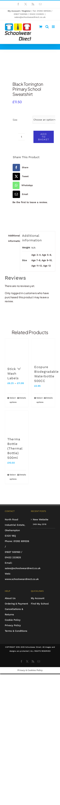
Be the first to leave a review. (30, 202)
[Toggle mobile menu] (53, 26)
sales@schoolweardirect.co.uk (30, 17)
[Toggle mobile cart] (40, 26)
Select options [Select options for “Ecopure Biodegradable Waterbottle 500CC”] (39, 400)
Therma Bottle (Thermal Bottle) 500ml (14, 448)
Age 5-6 (46, 254)
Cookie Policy (12, 619)
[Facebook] (20, 167)
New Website (40, 519)
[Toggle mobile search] (47, 26)
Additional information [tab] (13, 238)
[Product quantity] (21, 136)
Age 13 (47, 265)
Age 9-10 (47, 260)
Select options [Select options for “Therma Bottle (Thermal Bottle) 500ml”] (13, 477)
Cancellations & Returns (14, 612)
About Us (10, 598)
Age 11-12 (36, 265)
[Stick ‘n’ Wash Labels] (16, 350)
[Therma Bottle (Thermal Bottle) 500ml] (16, 422)
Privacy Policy (13, 625)
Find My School (40, 603)
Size (15, 119)
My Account (37, 598)
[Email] (20, 194)
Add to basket (43, 137)
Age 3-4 (36, 254)
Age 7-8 (35, 260)
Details (22, 398)
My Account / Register (19, 11)
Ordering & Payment (16, 603)
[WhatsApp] (22, 185)
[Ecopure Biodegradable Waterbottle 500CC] (43, 350)
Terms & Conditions (16, 630)
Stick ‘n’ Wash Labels (14, 373)
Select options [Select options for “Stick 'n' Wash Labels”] (13, 400)
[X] (20, 176)
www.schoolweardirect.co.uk (22, 579)
